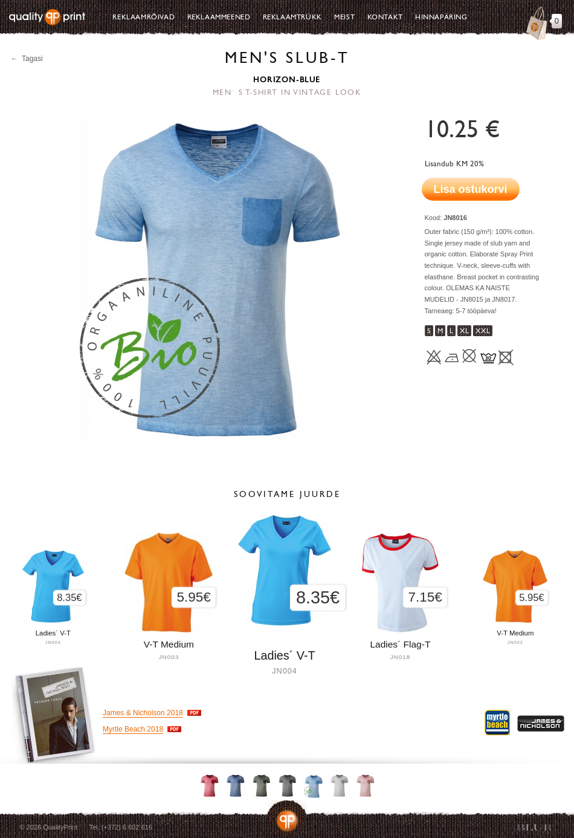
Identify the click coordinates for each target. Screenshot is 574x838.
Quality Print (47, 17)
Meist (344, 17)
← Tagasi (27, 58)
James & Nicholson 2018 (143, 713)
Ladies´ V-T (284, 655)
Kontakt (385, 17)
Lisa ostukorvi (471, 189)
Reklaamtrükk (292, 17)
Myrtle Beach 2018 (133, 729)
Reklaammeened (219, 17)
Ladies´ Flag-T (400, 644)
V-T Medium (515, 633)
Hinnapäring (441, 17)
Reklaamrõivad (143, 17)
